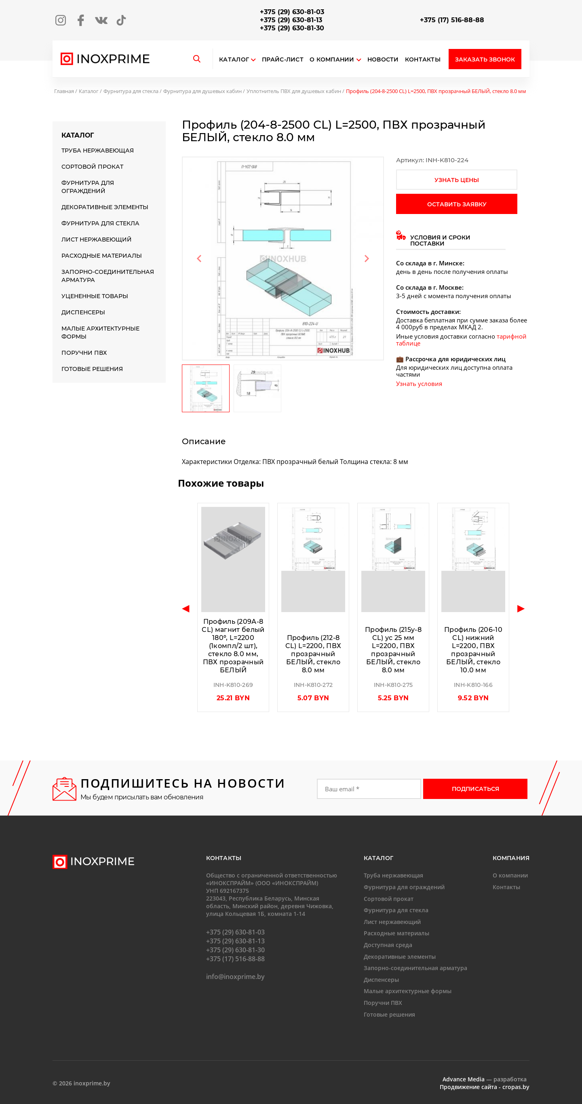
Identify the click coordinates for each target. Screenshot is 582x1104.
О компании (335, 59)
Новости (383, 59)
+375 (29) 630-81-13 (291, 20)
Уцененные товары (94, 296)
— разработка (485, 1079)
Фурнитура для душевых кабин (202, 91)
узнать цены (456, 180)
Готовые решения (92, 369)
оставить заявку (457, 204)
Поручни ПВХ (84, 352)
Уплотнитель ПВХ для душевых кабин (294, 91)
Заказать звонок (485, 59)
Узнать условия (419, 383)
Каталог (234, 59)
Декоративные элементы (104, 207)
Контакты (423, 59)
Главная (64, 91)
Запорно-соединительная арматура (107, 276)
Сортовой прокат (92, 166)
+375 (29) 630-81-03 (292, 12)
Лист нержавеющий (96, 239)
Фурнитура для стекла (130, 91)
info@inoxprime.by (235, 976)
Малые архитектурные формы (100, 332)
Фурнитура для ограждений (87, 187)
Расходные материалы (101, 255)
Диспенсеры (83, 312)
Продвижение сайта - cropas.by (484, 1087)
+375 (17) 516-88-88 (452, 20)
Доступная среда (388, 945)
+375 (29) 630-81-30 (292, 28)
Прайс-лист (283, 59)
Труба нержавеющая (97, 150)
